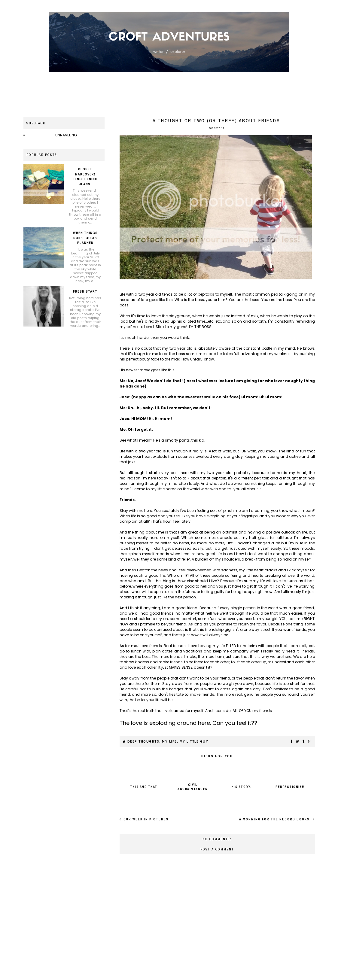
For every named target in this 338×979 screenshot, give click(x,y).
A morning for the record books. (275, 819)
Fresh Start (85, 291)
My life (169, 741)
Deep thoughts (143, 741)
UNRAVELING (66, 135)
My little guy (194, 741)
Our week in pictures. (146, 819)
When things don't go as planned (85, 238)
